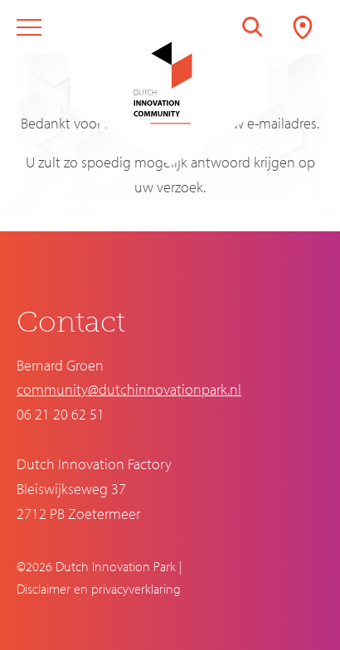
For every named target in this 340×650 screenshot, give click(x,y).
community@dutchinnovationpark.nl (129, 389)
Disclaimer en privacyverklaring (99, 588)
